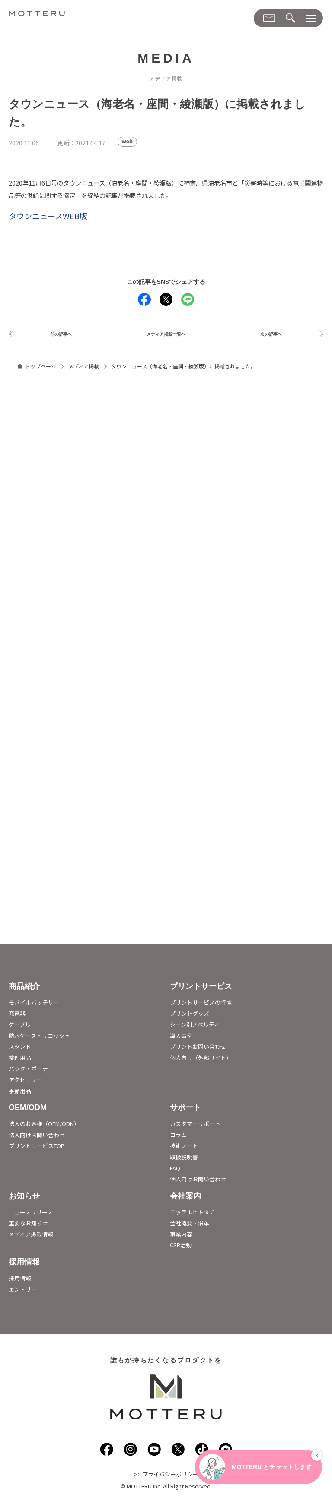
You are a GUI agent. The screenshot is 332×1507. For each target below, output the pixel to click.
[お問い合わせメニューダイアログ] (269, 18)
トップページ (40, 370)
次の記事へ (271, 336)
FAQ (175, 1171)
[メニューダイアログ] (311, 18)
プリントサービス (201, 989)
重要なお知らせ (28, 1227)
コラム (178, 1138)
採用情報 (24, 1265)
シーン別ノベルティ (195, 1028)
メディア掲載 (83, 370)
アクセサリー (25, 1083)
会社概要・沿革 (189, 1227)
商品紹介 (24, 989)
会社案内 (185, 1199)
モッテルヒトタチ (192, 1215)
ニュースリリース (31, 1215)
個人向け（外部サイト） (201, 1061)
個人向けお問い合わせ (198, 1182)
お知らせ (24, 1199)
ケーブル (20, 1028)
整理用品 (20, 1061)
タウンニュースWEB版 (48, 215)
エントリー (23, 1293)
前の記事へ (61, 336)
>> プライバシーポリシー (166, 1478)
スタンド (20, 1050)
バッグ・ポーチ (28, 1072)
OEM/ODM (28, 1111)
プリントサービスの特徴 (201, 1006)
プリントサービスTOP (36, 1149)
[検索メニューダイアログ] (290, 18)
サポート (185, 1111)
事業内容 (181, 1237)
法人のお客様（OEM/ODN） (44, 1127)
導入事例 (181, 1039)
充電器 (17, 1017)
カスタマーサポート (195, 1127)
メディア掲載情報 (31, 1237)
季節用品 (20, 1094)
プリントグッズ (189, 1017)
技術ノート (184, 1149)
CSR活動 (181, 1249)
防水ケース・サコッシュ (39, 1039)
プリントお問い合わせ (198, 1050)
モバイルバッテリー (34, 1006)
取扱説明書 (184, 1160)
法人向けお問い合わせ (37, 1138)
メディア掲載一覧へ (166, 336)
